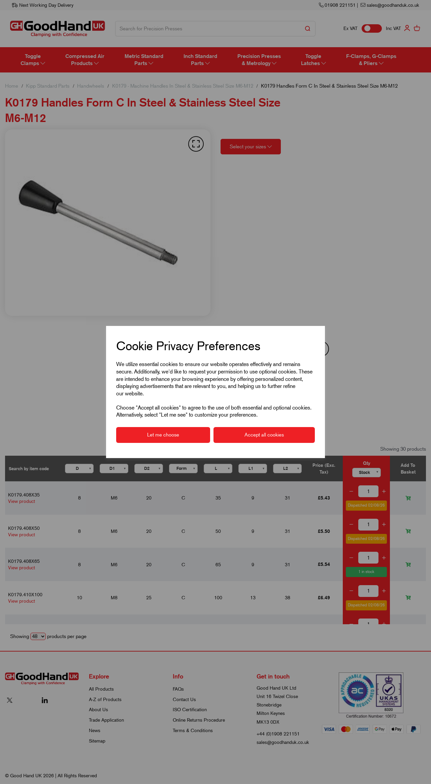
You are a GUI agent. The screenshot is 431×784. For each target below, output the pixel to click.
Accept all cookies (264, 435)
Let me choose (163, 435)
